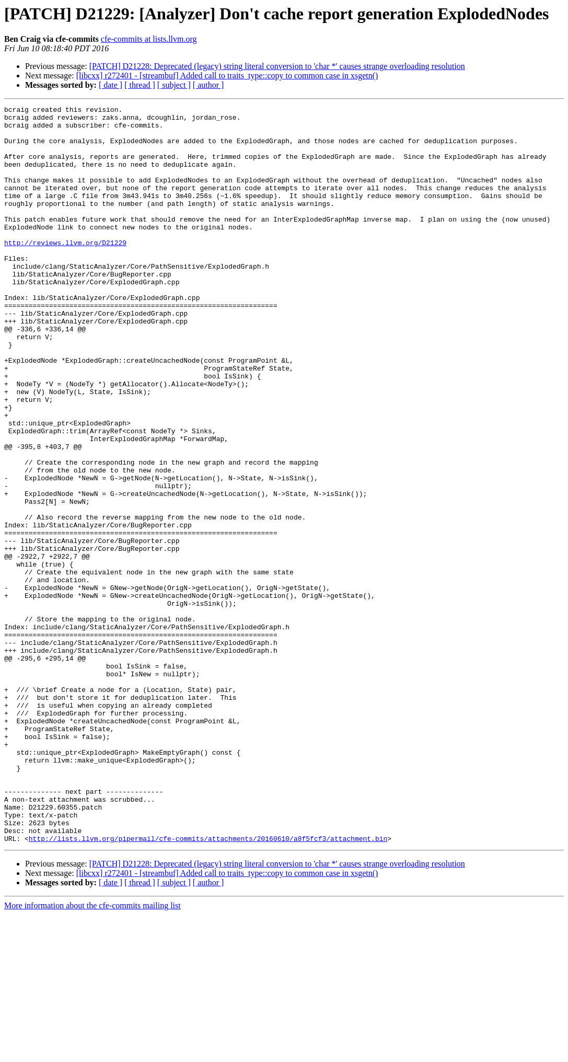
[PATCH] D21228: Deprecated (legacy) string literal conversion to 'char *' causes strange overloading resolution (277, 66)
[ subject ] (174, 84)
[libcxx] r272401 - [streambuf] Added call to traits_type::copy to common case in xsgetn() (227, 75)
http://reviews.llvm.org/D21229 (65, 270)
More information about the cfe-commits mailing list (92, 1052)
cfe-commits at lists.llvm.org (149, 38)
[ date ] (110, 84)
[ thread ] (139, 84)
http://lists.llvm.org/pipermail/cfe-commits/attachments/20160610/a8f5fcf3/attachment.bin (208, 985)
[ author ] (208, 84)
